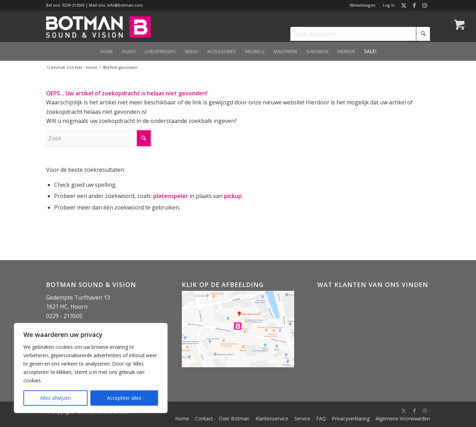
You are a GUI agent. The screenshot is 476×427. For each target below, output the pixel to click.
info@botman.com (125, 5)
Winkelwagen (362, 5)
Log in (389, 5)
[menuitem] (362, 5)
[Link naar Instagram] (424, 5)
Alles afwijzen (55, 398)
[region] (91, 368)
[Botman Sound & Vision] (98, 26)
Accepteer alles (124, 398)
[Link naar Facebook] (414, 5)
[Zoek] (98, 138)
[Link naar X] (404, 5)
